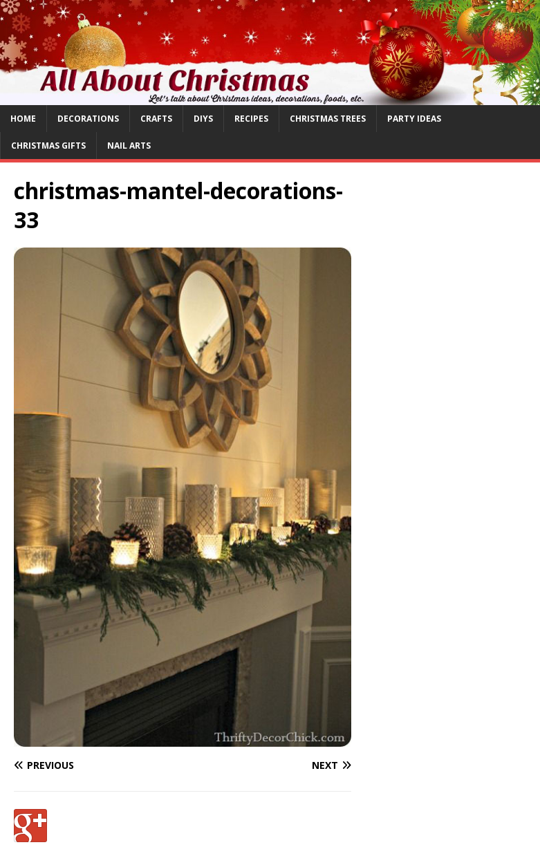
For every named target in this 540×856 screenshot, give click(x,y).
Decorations (88, 118)
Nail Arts (129, 145)
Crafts (156, 118)
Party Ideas (414, 118)
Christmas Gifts (48, 145)
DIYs (203, 118)
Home (23, 118)
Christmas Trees (328, 118)
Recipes (251, 118)
